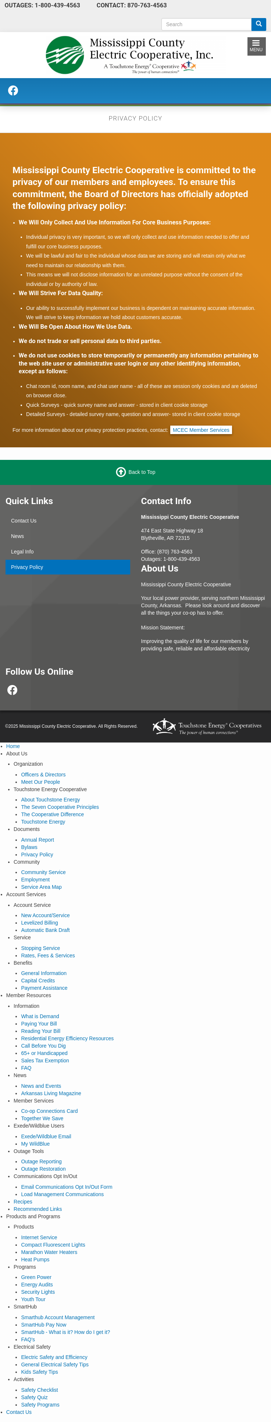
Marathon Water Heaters (49, 1252)
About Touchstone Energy (50, 800)
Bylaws (29, 847)
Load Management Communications (62, 1194)
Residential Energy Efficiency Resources (67, 1038)
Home (13, 746)
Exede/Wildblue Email (46, 1136)
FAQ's (28, 1339)
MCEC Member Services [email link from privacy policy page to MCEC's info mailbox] (201, 430)
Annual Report (37, 840)
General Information (44, 973)
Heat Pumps (35, 1259)
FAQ (26, 1068)
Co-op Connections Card (49, 1111)
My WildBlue (35, 1144)
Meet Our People (40, 782)
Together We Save (42, 1118)
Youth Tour (33, 1299)
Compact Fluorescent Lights (53, 1245)
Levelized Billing (39, 923)
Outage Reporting (41, 1161)
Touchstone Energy (43, 822)
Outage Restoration (43, 1169)
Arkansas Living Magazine (51, 1093)
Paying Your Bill (39, 1024)
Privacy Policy (27, 567)
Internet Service (39, 1237)
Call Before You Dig (43, 1046)
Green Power (36, 1277)
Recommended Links (38, 1209)
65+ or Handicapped (44, 1053)
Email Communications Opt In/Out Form (66, 1187)
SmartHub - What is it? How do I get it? (65, 1332)
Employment (35, 880)
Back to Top (142, 472)
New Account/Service (45, 915)
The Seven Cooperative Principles (60, 807)
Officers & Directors (43, 775)
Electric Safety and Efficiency (54, 1357)
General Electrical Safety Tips (55, 1364)
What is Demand (40, 1016)
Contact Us (23, 521)
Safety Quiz (34, 1397)
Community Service (43, 872)
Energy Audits (37, 1285)
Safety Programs (40, 1405)
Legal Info (22, 552)
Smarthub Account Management (58, 1317)
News (17, 536)
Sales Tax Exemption (45, 1060)
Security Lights (38, 1292)
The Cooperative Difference (52, 814)
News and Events (41, 1086)
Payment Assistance (44, 988)
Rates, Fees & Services (48, 955)
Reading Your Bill (40, 1031)
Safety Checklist (39, 1390)
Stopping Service (40, 948)
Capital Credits (38, 980)
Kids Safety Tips (39, 1372)
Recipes (23, 1202)
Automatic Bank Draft (45, 930)
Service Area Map (41, 887)
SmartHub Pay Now (43, 1325)
